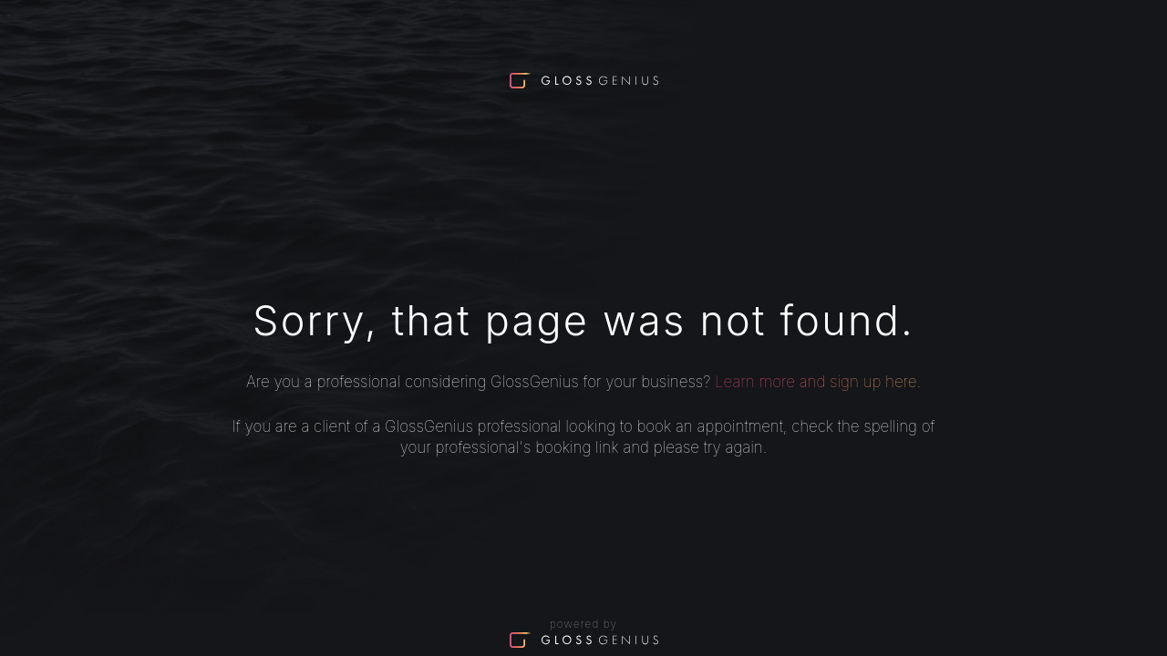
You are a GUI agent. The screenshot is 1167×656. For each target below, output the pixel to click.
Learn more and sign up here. (818, 382)
